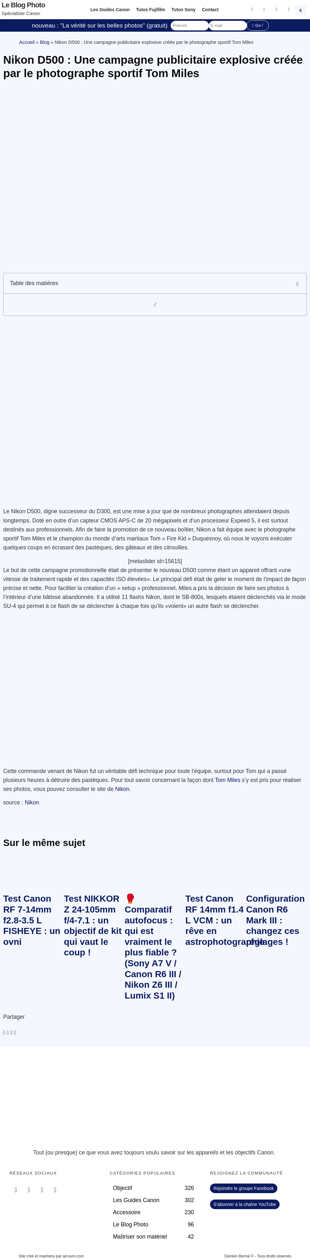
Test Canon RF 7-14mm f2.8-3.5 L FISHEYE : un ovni (31, 920)
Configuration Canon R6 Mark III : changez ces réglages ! (275, 920)
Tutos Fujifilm (150, 9)
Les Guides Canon (110, 9)
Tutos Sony (184, 9)
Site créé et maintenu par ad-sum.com (51, 1256)
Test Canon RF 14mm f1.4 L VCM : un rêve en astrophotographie (224, 920)
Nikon (122, 789)
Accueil (27, 42)
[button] (301, 10)
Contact (210, 9)
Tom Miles (227, 780)
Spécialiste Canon (21, 13)
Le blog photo (23, 5)
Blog (45, 42)
